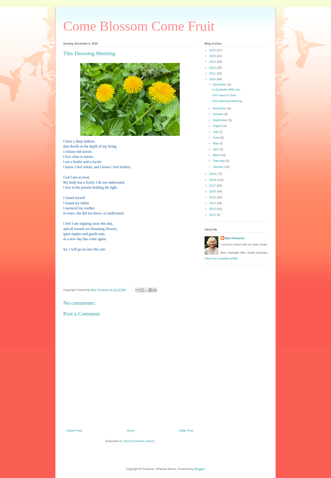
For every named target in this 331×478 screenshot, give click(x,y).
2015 (213, 197)
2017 (213, 185)
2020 (213, 79)
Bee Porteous (235, 238)
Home (131, 430)
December (220, 84)
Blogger (199, 469)
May (216, 143)
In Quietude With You (226, 89)
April (216, 149)
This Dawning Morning (227, 101)
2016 (213, 191)
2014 (213, 203)
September (220, 120)
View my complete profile (221, 258)
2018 (213, 180)
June (216, 137)
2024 (213, 56)
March (217, 155)
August (218, 126)
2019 (213, 174)
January (218, 166)
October (218, 114)
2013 (213, 209)
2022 (213, 67)
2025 (213, 50)
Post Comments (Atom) (138, 441)
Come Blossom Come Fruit (138, 26)
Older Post (186, 430)
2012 (213, 214)
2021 (213, 73)
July (216, 132)
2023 (213, 61)
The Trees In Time (224, 95)
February (219, 160)
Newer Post (74, 430)
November (220, 108)
